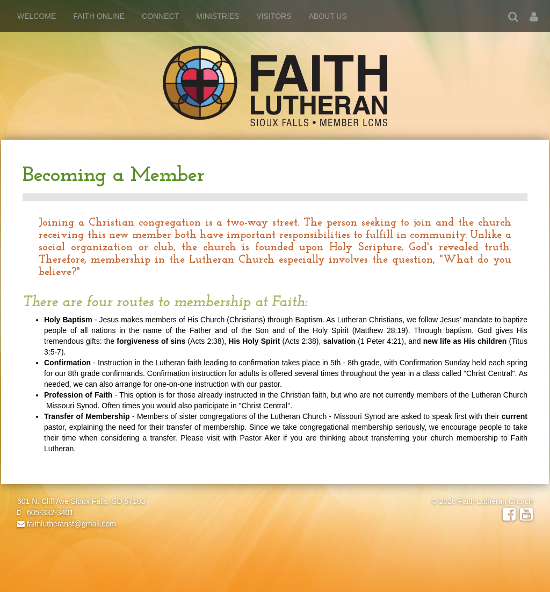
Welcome (36, 16)
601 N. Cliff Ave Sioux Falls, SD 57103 (81, 501)
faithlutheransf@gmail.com (66, 523)
